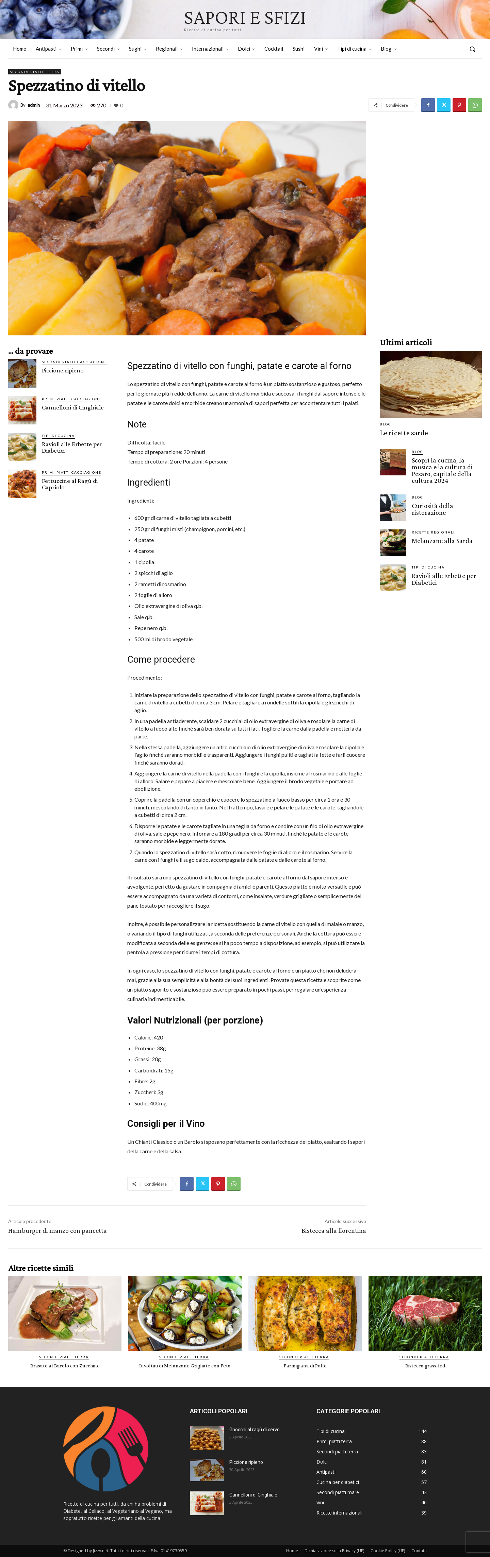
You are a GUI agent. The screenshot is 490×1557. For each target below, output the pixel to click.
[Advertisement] (431, 223)
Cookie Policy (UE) (388, 1551)
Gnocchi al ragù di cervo (254, 1429)
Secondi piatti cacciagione (74, 362)
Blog (385, 424)
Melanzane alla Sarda (440, 538)
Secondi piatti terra (34, 71)
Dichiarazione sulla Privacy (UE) (334, 1551)
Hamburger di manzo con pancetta (57, 1230)
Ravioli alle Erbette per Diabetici (72, 447)
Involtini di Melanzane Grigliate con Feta (185, 1365)
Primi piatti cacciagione (71, 399)
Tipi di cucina (58, 436)
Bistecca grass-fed (425, 1365)
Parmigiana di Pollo (305, 1365)
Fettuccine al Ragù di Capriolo (70, 484)
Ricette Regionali (433, 530)
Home (292, 1551)
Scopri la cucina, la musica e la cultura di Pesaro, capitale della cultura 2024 (446, 468)
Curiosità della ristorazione (431, 506)
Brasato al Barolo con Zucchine (65, 1365)
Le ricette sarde (400, 432)
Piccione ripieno (63, 370)
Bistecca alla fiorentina (333, 1230)
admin (34, 105)
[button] (472, 48)
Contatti (419, 1551)
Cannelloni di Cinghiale (73, 407)
